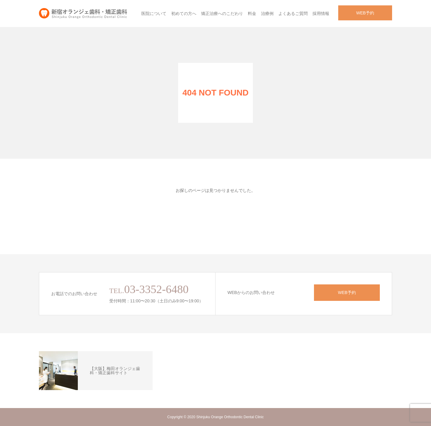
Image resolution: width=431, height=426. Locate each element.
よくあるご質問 (293, 13)
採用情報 (320, 13)
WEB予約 (365, 12)
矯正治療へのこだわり (222, 13)
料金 (252, 13)
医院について (153, 13)
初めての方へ (183, 13)
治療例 (267, 13)
